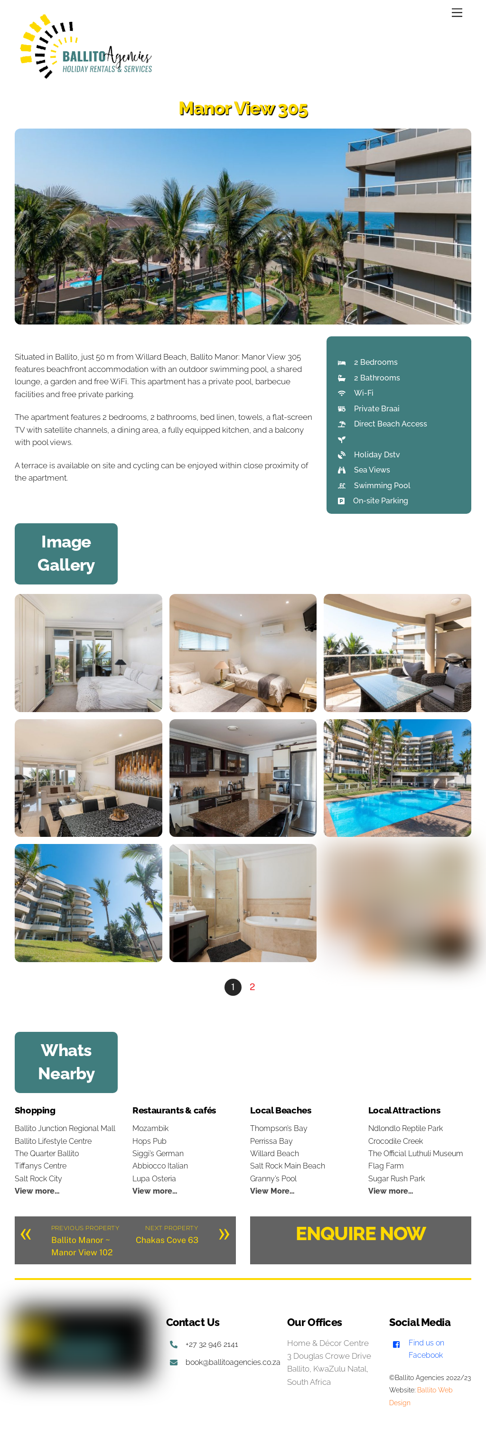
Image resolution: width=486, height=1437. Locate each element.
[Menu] (457, 13)
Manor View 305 (242, 108)
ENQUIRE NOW (361, 1233)
